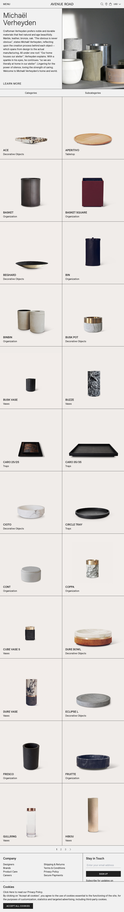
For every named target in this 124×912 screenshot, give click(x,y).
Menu (6, 4)
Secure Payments (53, 875)
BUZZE (69, 399)
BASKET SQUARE (76, 212)
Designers (8, 864)
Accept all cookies (18, 906)
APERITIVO (72, 150)
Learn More (12, 83)
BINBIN (7, 337)
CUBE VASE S (11, 649)
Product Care (10, 871)
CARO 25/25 (11, 462)
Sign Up (103, 874)
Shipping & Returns (54, 864)
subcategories (93, 92)
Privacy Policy (51, 871)
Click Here (8, 892)
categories (31, 92)
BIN (67, 275)
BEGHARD (9, 275)
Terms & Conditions (54, 867)
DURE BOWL (73, 649)
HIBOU (69, 836)
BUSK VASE (10, 399)
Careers (7, 875)
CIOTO (7, 524)
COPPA (69, 587)
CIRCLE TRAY (73, 524)
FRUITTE (70, 774)
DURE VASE (10, 711)
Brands (7, 867)
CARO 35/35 (73, 462)
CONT (7, 587)
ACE (6, 150)
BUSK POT (71, 337)
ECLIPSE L (71, 711)
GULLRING (9, 836)
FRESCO (8, 774)
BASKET (8, 212)
